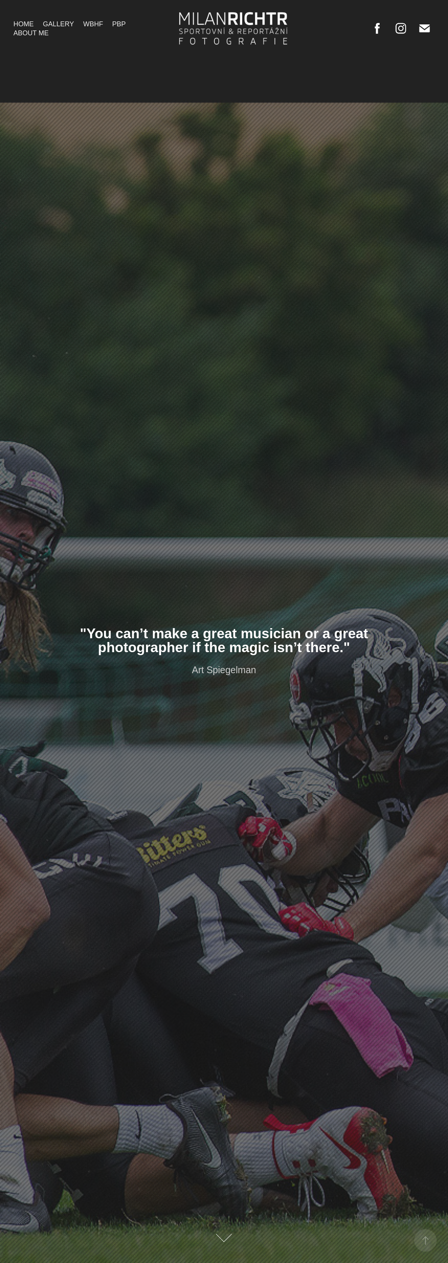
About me (31, 33)
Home (24, 24)
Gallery (58, 24)
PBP (119, 24)
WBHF (93, 24)
